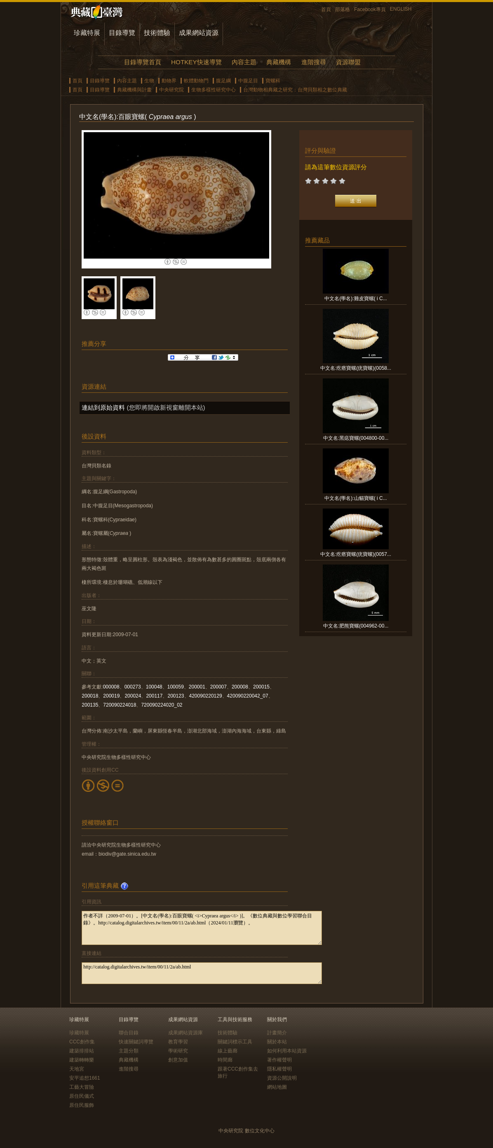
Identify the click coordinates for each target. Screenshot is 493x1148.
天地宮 (76, 1069)
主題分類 (129, 1051)
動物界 (169, 81)
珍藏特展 (87, 32)
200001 (197, 687)
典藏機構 (278, 61)
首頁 (326, 9)
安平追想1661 (84, 1078)
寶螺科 (272, 81)
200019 (111, 696)
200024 (132, 696)
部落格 (342, 9)
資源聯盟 (348, 61)
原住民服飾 (81, 1105)
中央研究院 (171, 90)
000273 (132, 687)
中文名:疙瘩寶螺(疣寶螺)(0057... (355, 554)
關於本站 (277, 1042)
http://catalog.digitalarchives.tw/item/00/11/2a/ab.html (202, 973)
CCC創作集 (82, 1042)
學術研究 (178, 1051)
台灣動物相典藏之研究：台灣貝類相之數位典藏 (295, 90)
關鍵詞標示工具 (235, 1042)
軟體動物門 (196, 81)
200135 (90, 705)
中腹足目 (248, 81)
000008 (111, 687)
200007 (218, 687)
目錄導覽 (122, 32)
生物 (149, 81)
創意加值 (178, 1060)
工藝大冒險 (81, 1087)
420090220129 (205, 696)
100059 (175, 687)
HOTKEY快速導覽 (196, 61)
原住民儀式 (81, 1096)
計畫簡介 (277, 1033)
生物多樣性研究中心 (213, 90)
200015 (261, 687)
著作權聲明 (279, 1060)
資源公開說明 (282, 1078)
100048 (154, 687)
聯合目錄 (129, 1033)
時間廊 (225, 1060)
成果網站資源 (198, 32)
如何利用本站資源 (287, 1051)
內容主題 (244, 61)
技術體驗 (157, 32)
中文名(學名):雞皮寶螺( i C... (355, 298)
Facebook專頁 (370, 9)
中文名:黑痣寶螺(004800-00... (356, 438)
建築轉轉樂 (81, 1060)
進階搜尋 (313, 61)
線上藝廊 (227, 1051)
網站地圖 (277, 1087)
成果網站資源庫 (185, 1033)
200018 (90, 696)
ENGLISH (401, 9)
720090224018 (119, 705)
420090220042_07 (247, 696)
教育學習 (178, 1042)
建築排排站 (81, 1051)
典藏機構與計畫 (134, 90)
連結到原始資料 (103, 407)
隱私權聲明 (279, 1069)
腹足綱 (223, 81)
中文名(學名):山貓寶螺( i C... (355, 498)
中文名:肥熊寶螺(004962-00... (356, 626)
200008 (240, 687)
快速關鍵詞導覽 (136, 1042)
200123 (175, 696)
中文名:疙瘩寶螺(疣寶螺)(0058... (355, 368)
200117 (154, 696)
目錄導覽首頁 (142, 61)
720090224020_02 (161, 705)
